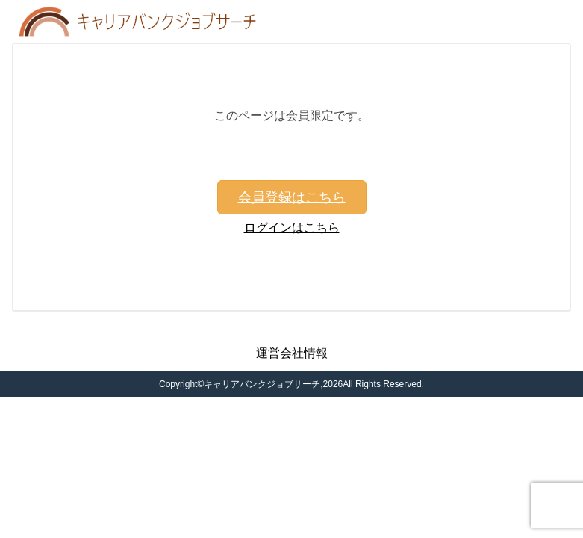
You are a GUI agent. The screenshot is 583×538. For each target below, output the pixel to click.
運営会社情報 (292, 353)
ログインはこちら (292, 227)
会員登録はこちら (292, 197)
